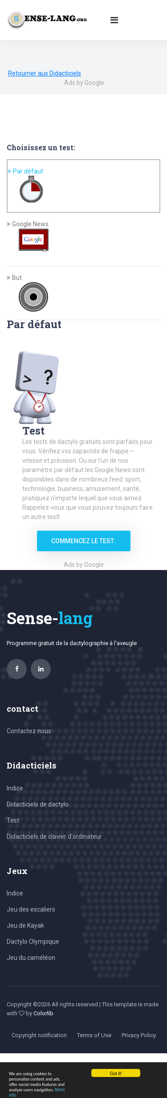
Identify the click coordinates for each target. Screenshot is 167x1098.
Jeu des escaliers (31, 909)
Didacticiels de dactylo (38, 804)
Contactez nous (29, 731)
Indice (15, 788)
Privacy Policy (139, 1035)
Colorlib (43, 1013)
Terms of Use (94, 1035)
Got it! (116, 1073)
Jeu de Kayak (25, 925)
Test (13, 820)
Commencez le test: (83, 541)
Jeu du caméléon (31, 957)
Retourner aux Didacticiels (44, 73)
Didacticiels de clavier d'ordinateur (54, 836)
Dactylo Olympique (33, 941)
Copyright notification (39, 1035)
